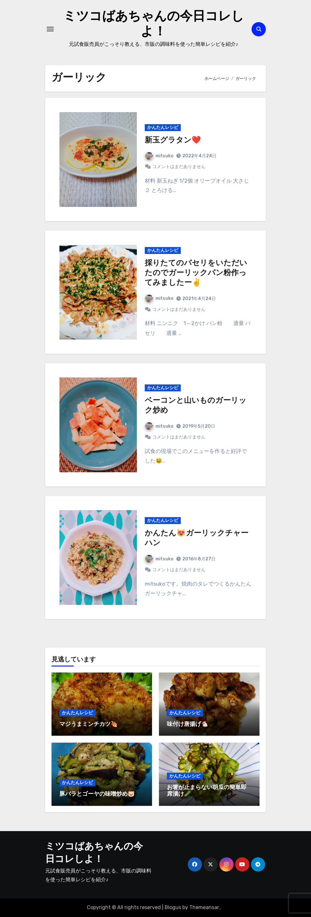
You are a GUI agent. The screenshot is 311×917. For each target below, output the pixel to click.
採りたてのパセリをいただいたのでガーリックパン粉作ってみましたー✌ (196, 273)
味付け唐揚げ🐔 (187, 724)
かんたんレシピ (162, 127)
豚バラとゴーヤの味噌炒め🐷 (97, 794)
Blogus (173, 907)
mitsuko (159, 156)
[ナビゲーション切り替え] (50, 29)
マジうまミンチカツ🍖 (88, 724)
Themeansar (204, 907)
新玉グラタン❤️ (173, 140)
